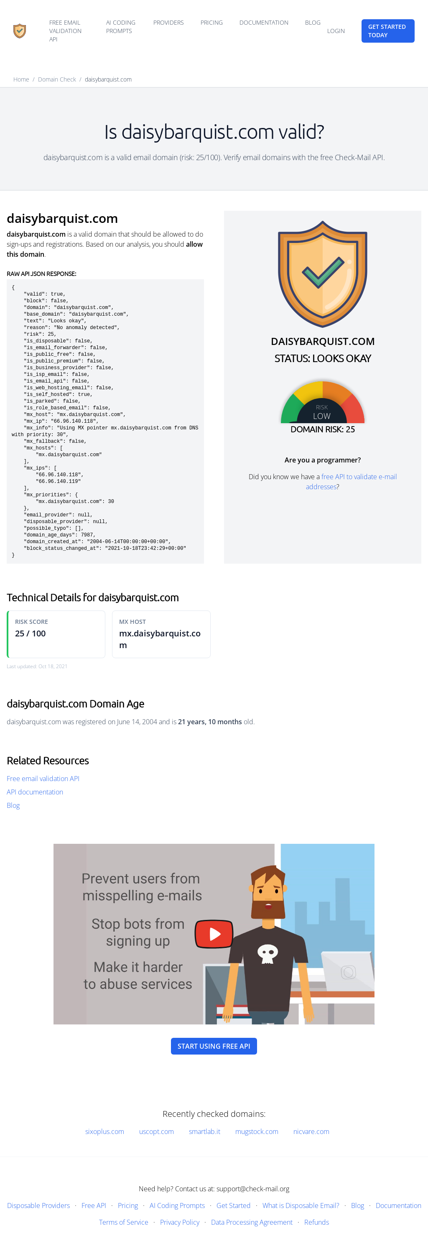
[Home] (19, 30)
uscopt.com (156, 1131)
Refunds (316, 1222)
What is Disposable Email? (300, 1205)
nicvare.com (311, 1131)
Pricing (212, 22)
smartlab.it (204, 1131)
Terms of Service (123, 1222)
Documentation (263, 22)
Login (336, 31)
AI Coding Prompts (120, 26)
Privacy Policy (179, 1222)
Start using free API (214, 1046)
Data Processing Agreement (252, 1222)
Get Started (234, 1205)
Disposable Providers (38, 1205)
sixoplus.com (104, 1131)
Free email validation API (65, 30)
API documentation (35, 792)
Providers (168, 22)
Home (21, 79)
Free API (94, 1205)
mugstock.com (256, 1131)
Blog (313, 22)
